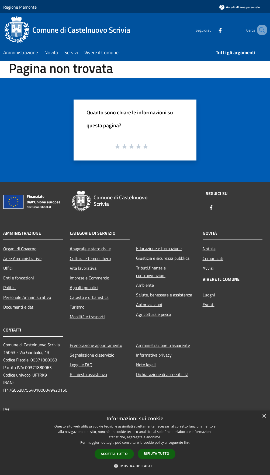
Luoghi (209, 295)
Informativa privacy (154, 355)
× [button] (264, 416)
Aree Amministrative (22, 258)
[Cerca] (260, 29)
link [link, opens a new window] (187, 442)
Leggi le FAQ (81, 364)
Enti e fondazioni (18, 278)
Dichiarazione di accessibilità (162, 374)
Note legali (146, 364)
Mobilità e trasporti (87, 316)
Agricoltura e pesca (153, 314)
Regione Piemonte (20, 7)
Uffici (8, 268)
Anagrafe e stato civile (90, 248)
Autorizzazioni (149, 304)
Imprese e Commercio (89, 278)
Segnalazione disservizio (92, 355)
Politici (9, 287)
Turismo (77, 307)
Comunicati (213, 258)
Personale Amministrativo (27, 297)
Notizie (209, 248)
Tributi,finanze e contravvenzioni (151, 272)
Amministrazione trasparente (163, 345)
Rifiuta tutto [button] (156, 453)
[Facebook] (212, 29)
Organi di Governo (19, 248)
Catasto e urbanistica (89, 297)
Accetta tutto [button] (114, 454)
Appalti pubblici (84, 287)
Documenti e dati (18, 307)
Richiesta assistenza (88, 374)
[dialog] (135, 443)
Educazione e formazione (159, 248)
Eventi (208, 304)
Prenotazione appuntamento (96, 345)
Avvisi (208, 268)
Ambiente (145, 285)
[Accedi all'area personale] (239, 7)
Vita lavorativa (83, 268)
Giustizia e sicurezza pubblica (162, 258)
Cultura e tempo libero (90, 258)
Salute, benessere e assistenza (164, 295)
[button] (135, 466)
